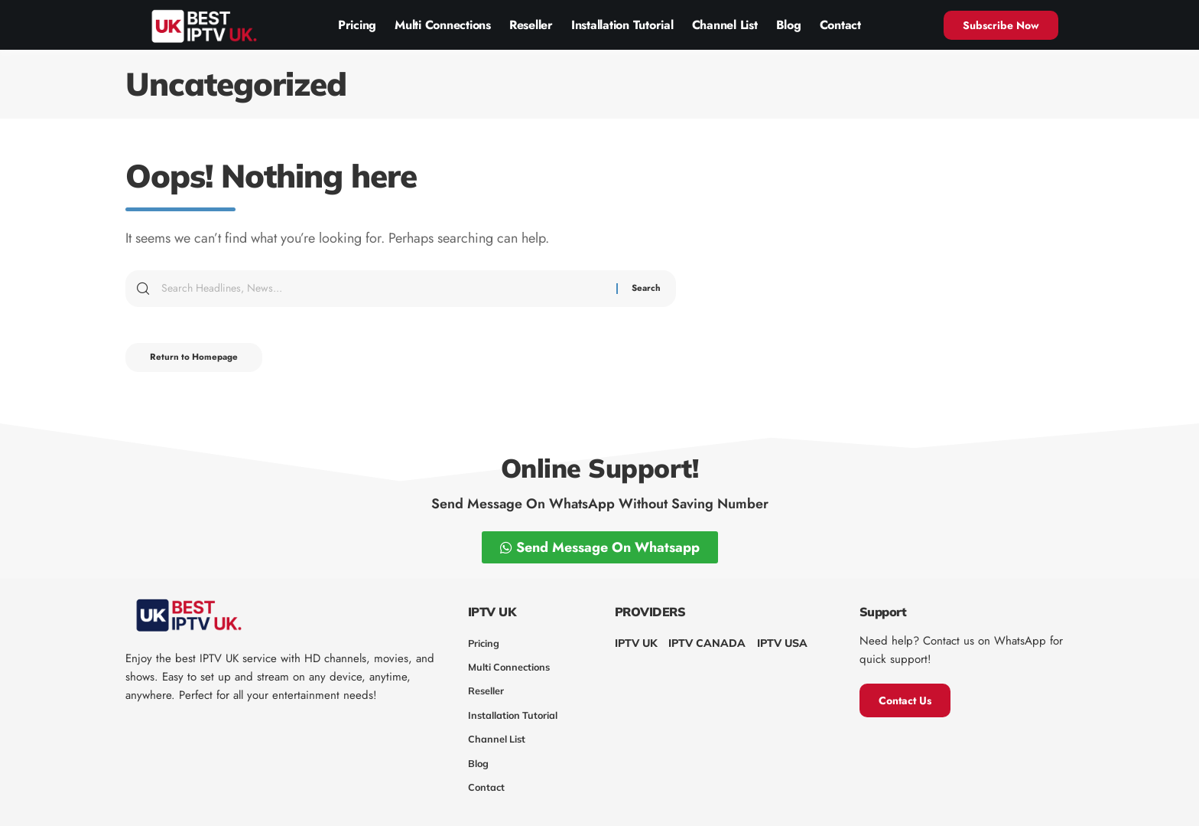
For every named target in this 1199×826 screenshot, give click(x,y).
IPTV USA (782, 643)
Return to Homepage (200, 360)
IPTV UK (636, 643)
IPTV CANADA (707, 643)
